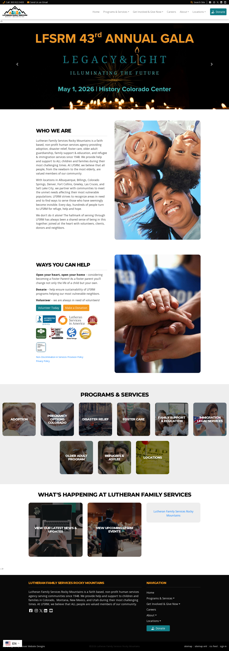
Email (37, 2)
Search (197, 2)
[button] (17, 64)
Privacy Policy (43, 361)
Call (13, 2)
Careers (171, 12)
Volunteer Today (48, 308)
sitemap (188, 646)
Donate (218, 12)
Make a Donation (76, 308)
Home (96, 12)
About (183, 12)
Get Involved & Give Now (147, 12)
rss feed (213, 646)
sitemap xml (201, 646)
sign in (223, 646)
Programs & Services (115, 12)
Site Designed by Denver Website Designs (23, 646)
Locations (198, 12)
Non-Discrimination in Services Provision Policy (59, 357)
